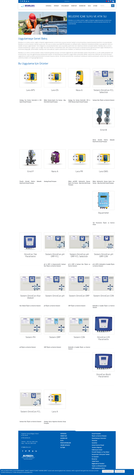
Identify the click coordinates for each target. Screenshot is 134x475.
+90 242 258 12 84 (32, 442)
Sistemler (94, 441)
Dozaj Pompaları (96, 434)
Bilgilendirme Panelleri (98, 464)
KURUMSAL (63, 434)
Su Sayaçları (95, 457)
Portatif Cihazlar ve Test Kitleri (100, 452)
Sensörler (94, 443)
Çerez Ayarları (120, 471)
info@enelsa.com (26, 447)
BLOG (61, 441)
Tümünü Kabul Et (108, 471)
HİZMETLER (63, 436)
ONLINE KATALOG (65, 445)
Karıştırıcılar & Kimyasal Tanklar (101, 454)
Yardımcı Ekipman (97, 447)
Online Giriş (67, 1)
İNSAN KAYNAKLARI (65, 443)
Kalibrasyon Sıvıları (97, 450)
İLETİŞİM (62, 447)
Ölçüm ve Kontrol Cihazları (99, 436)
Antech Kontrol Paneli (98, 445)
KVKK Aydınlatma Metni (98, 468)
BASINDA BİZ (63, 438)
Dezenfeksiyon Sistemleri (99, 438)
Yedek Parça (95, 461)
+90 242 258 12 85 (30, 443)
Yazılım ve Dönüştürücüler (99, 466)
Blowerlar (94, 459)
